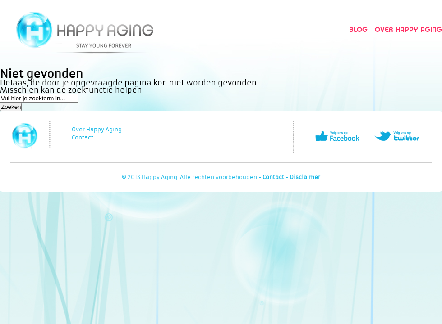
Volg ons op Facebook (337, 136)
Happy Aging (84, 29)
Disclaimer (305, 177)
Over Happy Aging (408, 29)
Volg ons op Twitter (396, 136)
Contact (82, 137)
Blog (358, 29)
